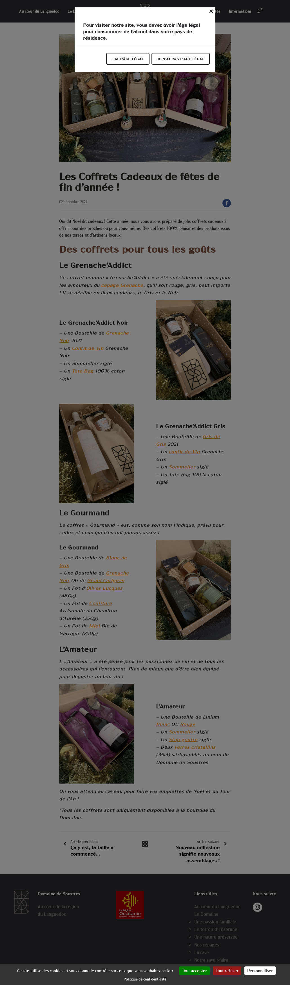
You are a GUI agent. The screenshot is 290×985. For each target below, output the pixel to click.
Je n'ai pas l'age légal (180, 59)
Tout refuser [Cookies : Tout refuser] (227, 970)
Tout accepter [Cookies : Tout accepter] (194, 970)
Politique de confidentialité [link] (145, 979)
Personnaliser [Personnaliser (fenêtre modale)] (260, 970)
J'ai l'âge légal (128, 59)
